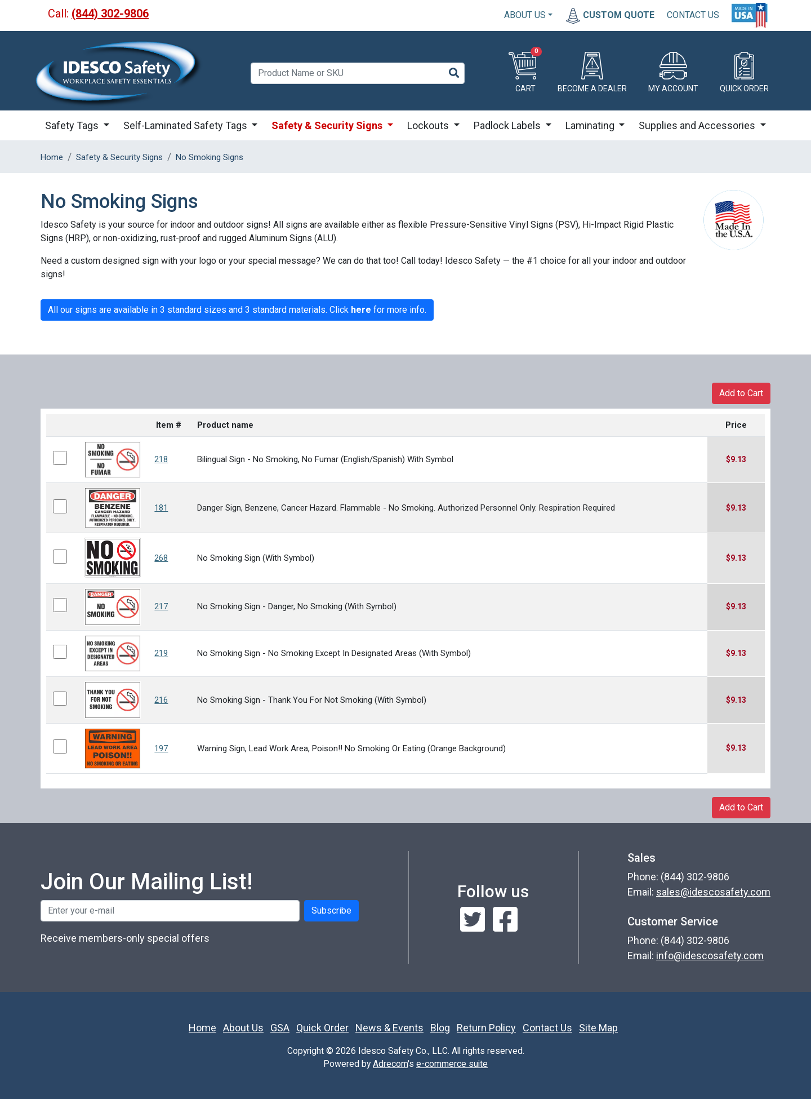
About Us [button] (525, 15)
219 (161, 653)
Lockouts (429, 125)
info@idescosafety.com (710, 955)
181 (161, 508)
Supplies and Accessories (698, 125)
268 (161, 558)
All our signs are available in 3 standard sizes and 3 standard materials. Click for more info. (237, 309)
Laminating (591, 125)
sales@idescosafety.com (713, 892)
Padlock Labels (508, 125)
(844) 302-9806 (110, 13)
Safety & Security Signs (328, 125)
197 (161, 748)
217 (161, 606)
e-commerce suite (452, 1063)
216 (161, 700)
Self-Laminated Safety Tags (186, 125)
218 (161, 459)
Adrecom (390, 1063)
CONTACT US (693, 15)
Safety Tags (73, 125)
